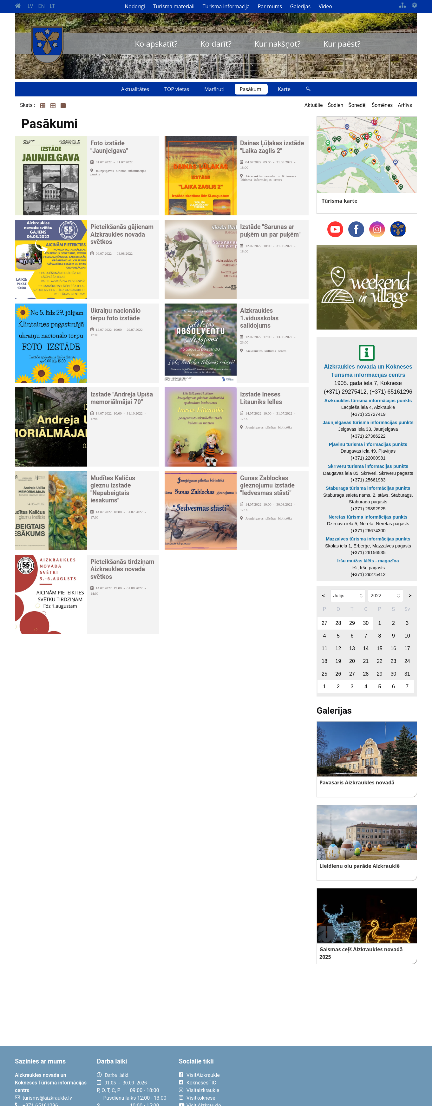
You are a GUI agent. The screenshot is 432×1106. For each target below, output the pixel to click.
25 (324, 674)
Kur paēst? (341, 43)
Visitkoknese (201, 1098)
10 (407, 635)
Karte (284, 89)
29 (352, 623)
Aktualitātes (135, 89)
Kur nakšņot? (277, 43)
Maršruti (214, 89)
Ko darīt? (216, 43)
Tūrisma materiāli (174, 6)
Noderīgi (135, 6)
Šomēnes (382, 105)
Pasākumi (251, 89)
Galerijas (300, 6)
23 (393, 661)
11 (324, 648)
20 (352, 661)
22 (380, 661)
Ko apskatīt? (156, 43)
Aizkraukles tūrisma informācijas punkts (368, 400)
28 (338, 623)
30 (366, 623)
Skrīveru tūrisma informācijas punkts (368, 466)
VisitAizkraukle (203, 1075)
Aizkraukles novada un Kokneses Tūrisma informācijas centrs (368, 370)
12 (338, 648)
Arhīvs (405, 105)
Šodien (335, 105)
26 (338, 674)
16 (393, 648)
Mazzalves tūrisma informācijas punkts (368, 538)
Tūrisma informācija (226, 6)
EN (41, 6)
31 (407, 674)
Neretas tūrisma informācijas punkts (368, 517)
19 (338, 661)
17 (407, 648)
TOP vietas (176, 89)
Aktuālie (313, 105)
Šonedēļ (357, 105)
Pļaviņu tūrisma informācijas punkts (368, 444)
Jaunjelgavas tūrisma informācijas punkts (368, 422)
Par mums (270, 6)
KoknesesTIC (201, 1083)
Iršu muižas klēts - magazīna (368, 560)
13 (352, 648)
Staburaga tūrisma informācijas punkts (368, 488)
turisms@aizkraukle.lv (47, 1098)
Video (325, 6)
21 (366, 661)
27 (324, 623)
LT (52, 6)
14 (366, 648)
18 (324, 661)
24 (407, 661)
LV (30, 6)
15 (380, 648)
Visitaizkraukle (203, 1090)
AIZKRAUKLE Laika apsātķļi (339, 1080)
